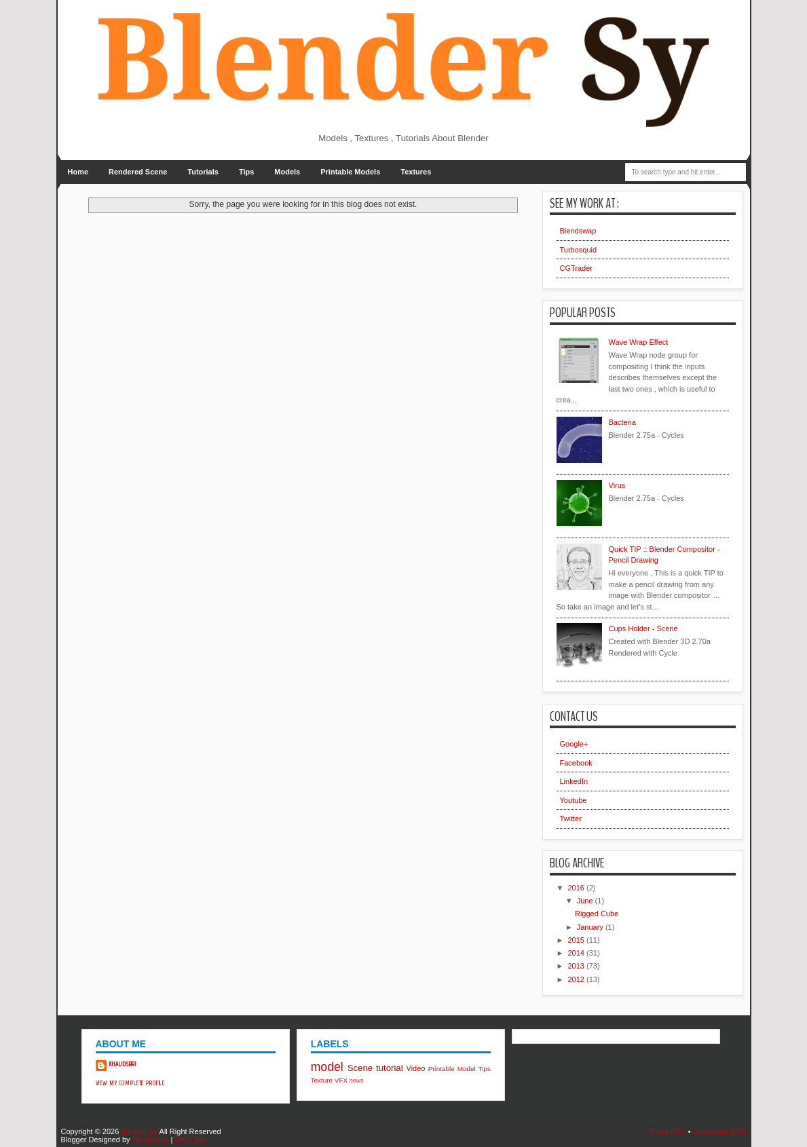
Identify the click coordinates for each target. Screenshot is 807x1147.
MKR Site (190, 1139)
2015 (577, 940)
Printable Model (452, 1068)
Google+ (574, 744)
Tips (246, 172)
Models (287, 172)
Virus (617, 485)
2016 (577, 888)
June (586, 901)
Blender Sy (139, 1131)
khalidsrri (123, 1064)
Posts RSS (668, 1131)
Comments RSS (720, 1131)
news (357, 1080)
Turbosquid (578, 250)
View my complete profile (131, 1083)
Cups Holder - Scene (643, 628)
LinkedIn (574, 781)
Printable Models (350, 172)
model (327, 1067)
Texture (322, 1080)
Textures (415, 172)
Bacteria (622, 422)
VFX (341, 1080)
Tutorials (203, 172)
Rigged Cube (596, 913)
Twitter (571, 818)
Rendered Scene (138, 172)
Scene (360, 1068)
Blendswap (578, 231)
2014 (577, 953)
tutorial (389, 1068)
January (591, 927)
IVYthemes (150, 1139)
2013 (577, 966)
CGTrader (576, 268)
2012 (577, 979)
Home (78, 172)
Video (416, 1068)
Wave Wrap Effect (639, 342)
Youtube (573, 800)
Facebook (576, 763)
